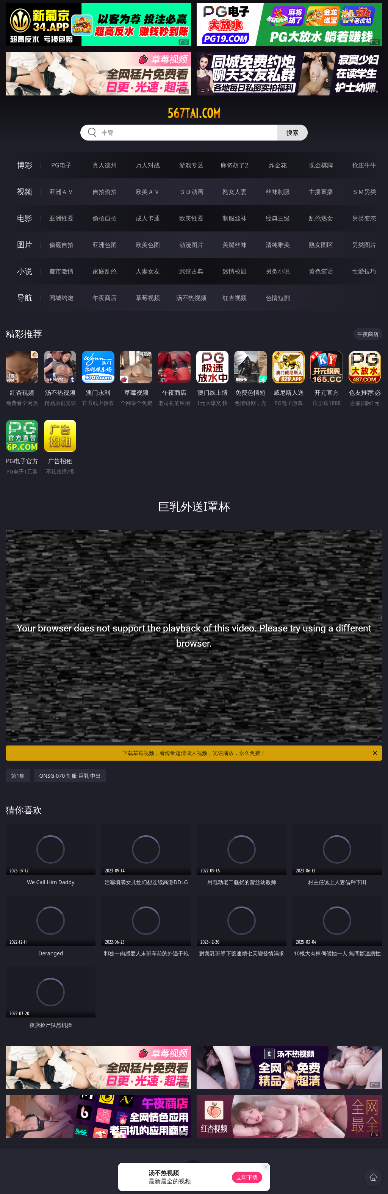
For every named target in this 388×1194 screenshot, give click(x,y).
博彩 (24, 165)
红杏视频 (234, 298)
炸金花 (278, 165)
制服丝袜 (234, 218)
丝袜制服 (278, 192)
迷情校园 (234, 271)
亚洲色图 (104, 245)
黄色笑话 (321, 271)
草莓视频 (148, 298)
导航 (24, 297)
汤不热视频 (191, 298)
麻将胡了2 (234, 165)
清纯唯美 (278, 245)
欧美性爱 (191, 218)
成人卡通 (148, 218)
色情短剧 (278, 298)
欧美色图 (148, 245)
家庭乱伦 (104, 271)
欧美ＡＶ (148, 192)
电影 (24, 218)
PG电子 (61, 165)
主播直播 (321, 192)
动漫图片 (191, 245)
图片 (24, 244)
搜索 (292, 132)
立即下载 (247, 1177)
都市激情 (61, 271)
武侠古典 (191, 271)
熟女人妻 (234, 192)
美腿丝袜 (234, 245)
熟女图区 (321, 245)
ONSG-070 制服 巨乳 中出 (70, 775)
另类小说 (278, 271)
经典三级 (278, 218)
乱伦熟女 (321, 218)
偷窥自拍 (61, 245)
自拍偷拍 (104, 192)
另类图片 (364, 245)
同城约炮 (61, 298)
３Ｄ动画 (191, 192)
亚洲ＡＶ (61, 192)
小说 (24, 271)
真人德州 (104, 165)
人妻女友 (148, 271)
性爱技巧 (364, 271)
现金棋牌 (321, 165)
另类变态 (364, 218)
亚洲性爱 (61, 218)
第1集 (18, 775)
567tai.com (194, 113)
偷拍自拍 (104, 218)
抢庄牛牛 (364, 165)
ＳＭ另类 (364, 192)
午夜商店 (104, 298)
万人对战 (148, 165)
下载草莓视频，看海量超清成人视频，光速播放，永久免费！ (250, 753)
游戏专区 (191, 165)
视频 (24, 191)
